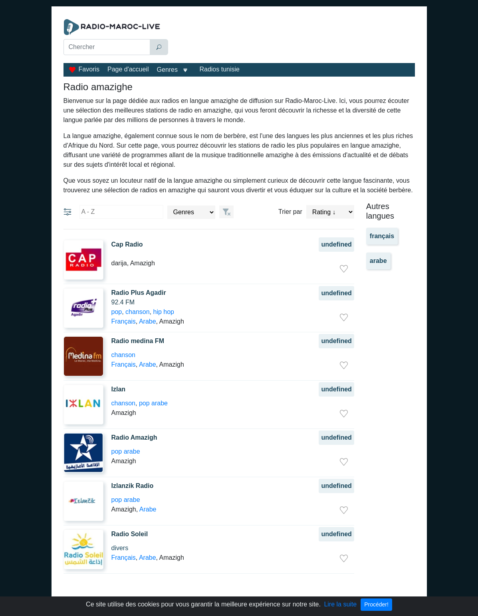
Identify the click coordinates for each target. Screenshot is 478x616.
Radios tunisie (219, 69)
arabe (378, 260)
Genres (167, 69)
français (382, 236)
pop (116, 311)
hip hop (163, 311)
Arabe (147, 321)
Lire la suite (340, 604)
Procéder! (376, 604)
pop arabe (153, 403)
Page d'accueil (128, 69)
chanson (137, 311)
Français (123, 321)
